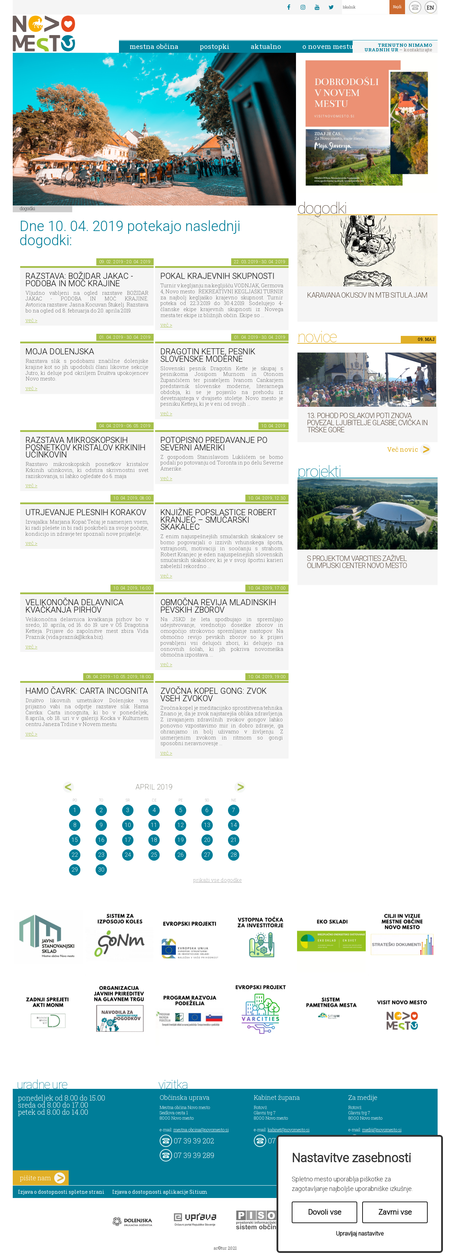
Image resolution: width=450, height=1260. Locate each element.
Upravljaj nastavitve (360, 1233)
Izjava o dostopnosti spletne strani (61, 1191)
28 (233, 854)
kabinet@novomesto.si (288, 1129)
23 (101, 854)
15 (75, 840)
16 (101, 840)
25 (154, 854)
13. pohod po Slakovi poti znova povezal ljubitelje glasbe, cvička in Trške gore (367, 422)
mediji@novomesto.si (381, 1129)
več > (31, 320)
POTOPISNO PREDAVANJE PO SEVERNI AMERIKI (213, 443)
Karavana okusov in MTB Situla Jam (367, 295)
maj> (239, 787)
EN (430, 7)
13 (207, 825)
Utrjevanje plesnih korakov (85, 512)
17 (128, 840)
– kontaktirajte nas (398, 48)
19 (180, 840)
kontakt (415, 7)
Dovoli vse (324, 1212)
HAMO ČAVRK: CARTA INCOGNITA (86, 691)
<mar (68, 787)
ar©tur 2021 (225, 1248)
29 (75, 869)
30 (101, 869)
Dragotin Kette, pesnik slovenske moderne (207, 355)
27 (207, 854)
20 (207, 840)
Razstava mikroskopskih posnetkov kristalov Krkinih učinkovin (85, 447)
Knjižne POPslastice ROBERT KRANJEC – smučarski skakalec (218, 520)
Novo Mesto (60, 33)
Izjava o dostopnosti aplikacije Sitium (159, 1191)
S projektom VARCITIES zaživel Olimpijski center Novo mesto (357, 562)
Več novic (402, 449)
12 (180, 825)
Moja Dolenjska (59, 351)
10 (128, 825)
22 (75, 854)
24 (128, 854)
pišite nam (42, 1177)
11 (154, 825)
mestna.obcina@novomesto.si (201, 1129)
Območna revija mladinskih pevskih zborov (218, 606)
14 (233, 825)
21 (233, 840)
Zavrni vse (395, 1212)
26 (180, 854)
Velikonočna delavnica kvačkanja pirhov (74, 606)
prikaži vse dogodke (217, 880)
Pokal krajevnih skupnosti (217, 276)
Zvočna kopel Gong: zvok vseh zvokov (213, 694)
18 (154, 840)
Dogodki (27, 208)
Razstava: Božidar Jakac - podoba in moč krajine (79, 279)
